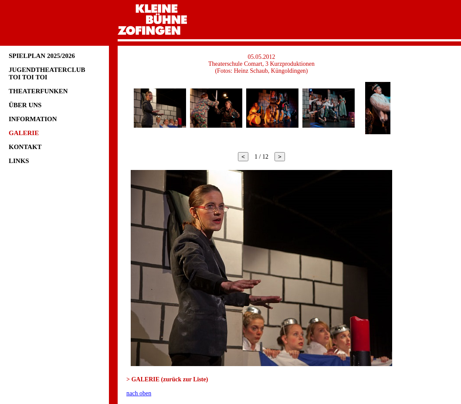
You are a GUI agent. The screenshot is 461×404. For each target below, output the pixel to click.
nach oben (138, 393)
